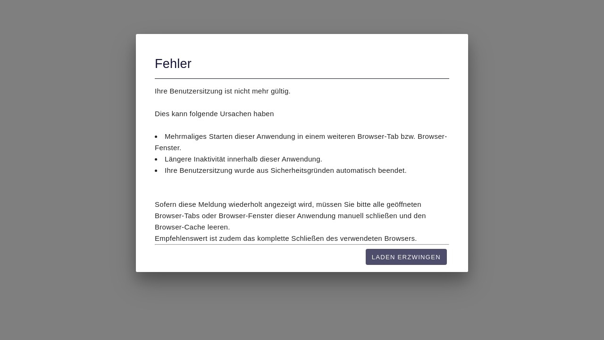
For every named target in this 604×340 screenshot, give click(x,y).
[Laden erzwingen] (406, 257)
